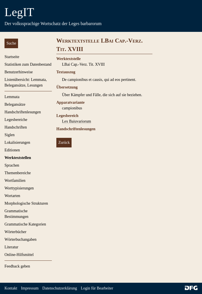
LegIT (19, 12)
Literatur (11, 247)
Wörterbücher (15, 232)
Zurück (64, 142)
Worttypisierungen (19, 188)
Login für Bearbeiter (97, 288)
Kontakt (11, 288)
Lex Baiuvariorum (76, 121)
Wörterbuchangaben (21, 239)
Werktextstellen (18, 158)
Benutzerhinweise (19, 72)
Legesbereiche (16, 120)
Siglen (10, 135)
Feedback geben (17, 266)
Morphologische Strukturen (26, 203)
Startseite (12, 57)
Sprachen (12, 165)
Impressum (30, 288)
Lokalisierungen (17, 142)
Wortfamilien (15, 180)
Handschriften (16, 127)
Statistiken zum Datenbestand (28, 64)
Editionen (12, 150)
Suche (11, 43)
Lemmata (12, 97)
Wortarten (12, 196)
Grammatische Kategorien (25, 224)
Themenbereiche (18, 173)
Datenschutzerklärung (59, 288)
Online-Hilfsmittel (19, 255)
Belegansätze (15, 104)
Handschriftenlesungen (23, 112)
